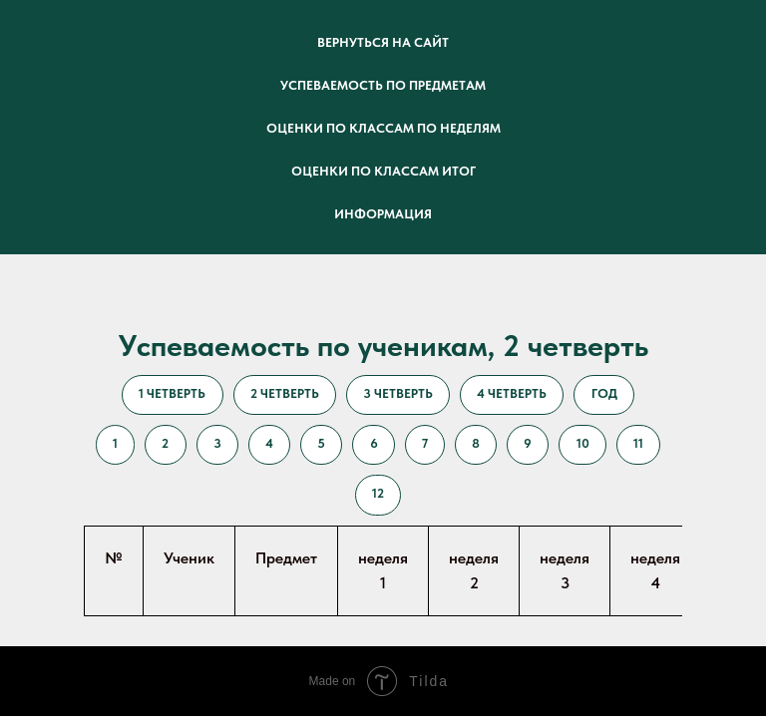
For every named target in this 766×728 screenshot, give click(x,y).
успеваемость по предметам (383, 85)
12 (407, 503)
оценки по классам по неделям (383, 128)
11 (348, 503)
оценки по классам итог (383, 171)
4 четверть (516, 395)
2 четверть (280, 395)
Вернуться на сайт (383, 42)
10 (626, 449)
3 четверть (398, 395)
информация (383, 213)
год (611, 395)
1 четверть (165, 395)
